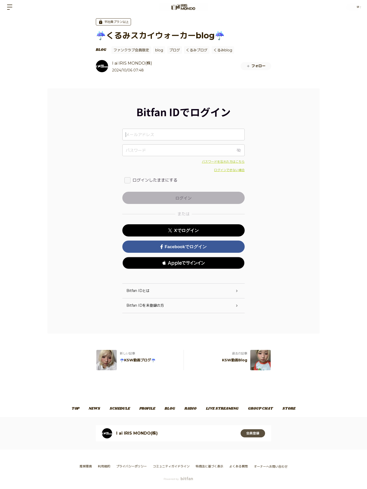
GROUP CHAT (270, 408)
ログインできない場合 (229, 170)
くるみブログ (196, 50)
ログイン (352, 7)
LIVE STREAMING (229, 408)
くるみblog (223, 50)
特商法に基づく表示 (209, 466)
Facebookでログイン (183, 246)
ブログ (174, 50)
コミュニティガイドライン (171, 466)
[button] (183, 263)
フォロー (256, 66)
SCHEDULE (113, 408)
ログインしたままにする (155, 180)
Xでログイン (183, 230)
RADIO (194, 408)
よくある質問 (238, 466)
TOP (62, 408)
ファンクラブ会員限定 (131, 50)
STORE (302, 408)
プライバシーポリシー (131, 466)
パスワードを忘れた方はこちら (223, 162)
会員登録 (253, 433)
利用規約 (104, 466)
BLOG (101, 49)
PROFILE (144, 408)
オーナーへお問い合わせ (270, 466)
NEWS (84, 408)
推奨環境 (86, 466)
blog (159, 50)
